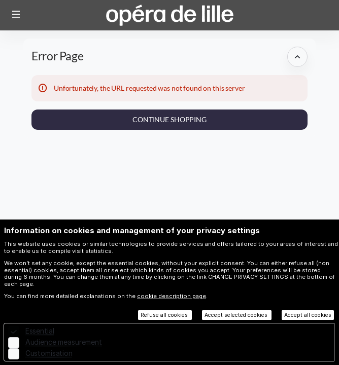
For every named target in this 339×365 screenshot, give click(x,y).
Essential (39, 330)
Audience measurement (63, 342)
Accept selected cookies (237, 315)
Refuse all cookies (165, 315)
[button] (16, 14)
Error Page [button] (57, 56)
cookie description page (171, 296)
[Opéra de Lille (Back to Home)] (169, 15)
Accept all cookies (307, 315)
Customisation (49, 353)
